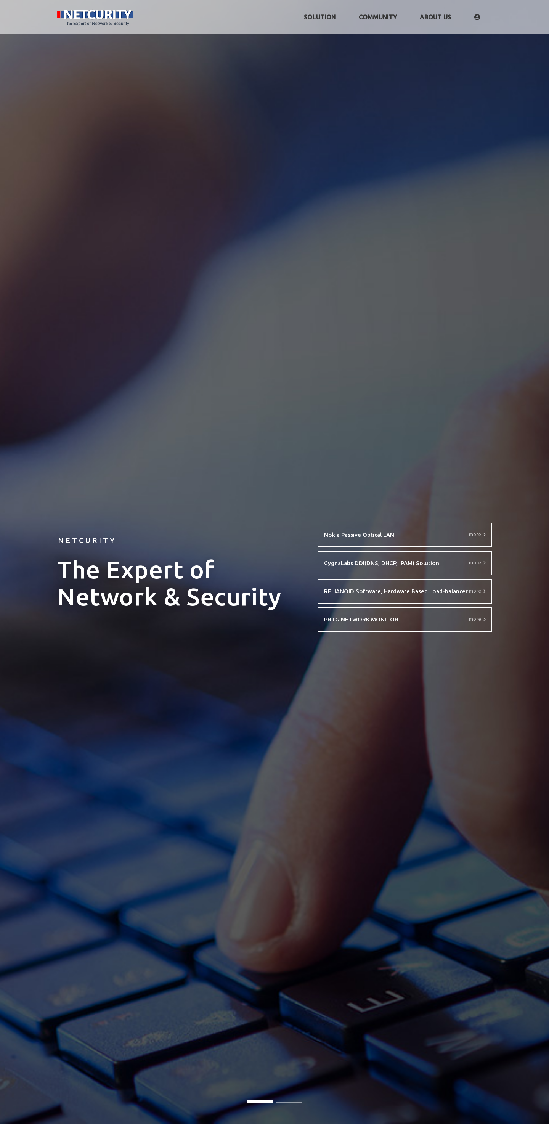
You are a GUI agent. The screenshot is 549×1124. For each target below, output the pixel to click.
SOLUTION (320, 17)
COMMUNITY (378, 17)
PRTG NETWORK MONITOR (405, 619)
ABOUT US (435, 17)
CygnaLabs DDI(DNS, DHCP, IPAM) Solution (405, 563)
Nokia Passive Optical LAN (405, 535)
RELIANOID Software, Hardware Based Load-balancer (405, 591)
